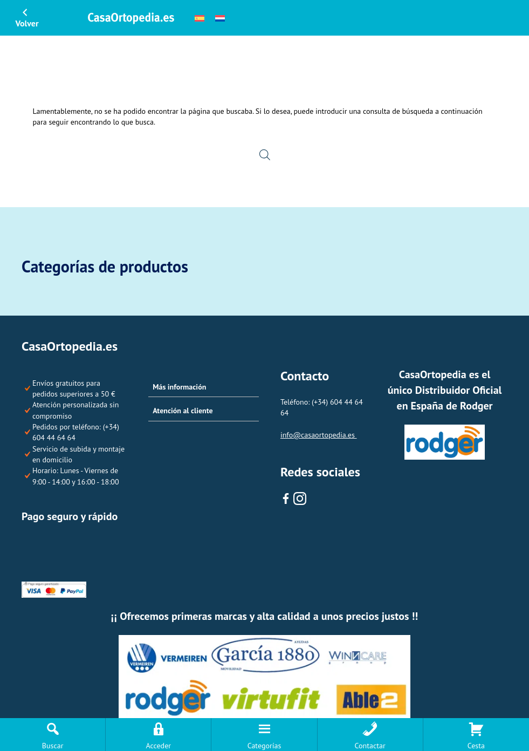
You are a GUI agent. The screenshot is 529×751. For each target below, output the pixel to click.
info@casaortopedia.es (318, 435)
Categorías (264, 745)
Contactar (370, 745)
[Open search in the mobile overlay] (264, 154)
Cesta (476, 745)
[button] (203, 388)
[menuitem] (199, 18)
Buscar (53, 745)
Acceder (158, 745)
